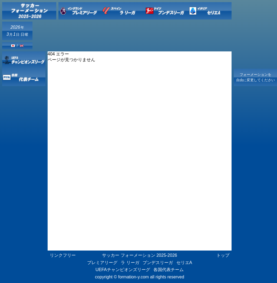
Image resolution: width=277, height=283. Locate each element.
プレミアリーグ (102, 262)
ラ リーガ (130, 262)
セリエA (184, 262)
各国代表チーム (168, 269)
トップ (222, 255)
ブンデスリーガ (158, 262)
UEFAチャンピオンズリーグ (122, 269)
